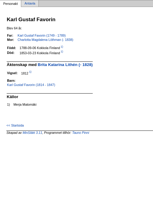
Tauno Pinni (80, 132)
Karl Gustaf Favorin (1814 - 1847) (31, 85)
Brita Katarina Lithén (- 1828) (65, 64)
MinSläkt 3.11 (32, 132)
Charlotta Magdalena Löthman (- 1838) (45, 39)
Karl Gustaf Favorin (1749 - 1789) (42, 35)
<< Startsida (15, 125)
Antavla (30, 3)
